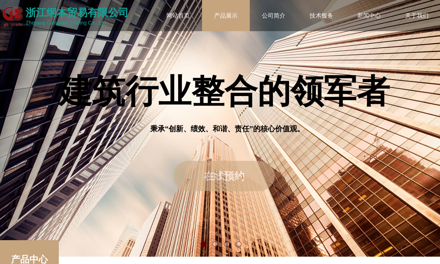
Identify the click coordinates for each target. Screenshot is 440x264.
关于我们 (417, 15)
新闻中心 (369, 15)
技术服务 (321, 15)
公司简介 (273, 15)
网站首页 (178, 15)
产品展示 (226, 15)
